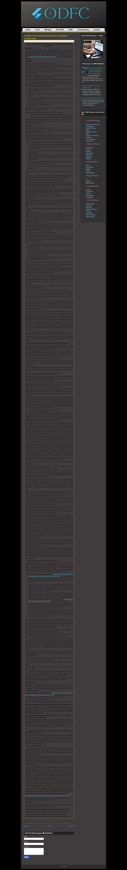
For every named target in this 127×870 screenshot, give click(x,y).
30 (26, 560)
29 (32, 486)
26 (52, 465)
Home (49, 826)
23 (27, 116)
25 (27, 409)
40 (28, 727)
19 (28, 56)
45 (66, 793)
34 (40, 646)
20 (27, 79)
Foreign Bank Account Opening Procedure (92, 98)
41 (27, 730)
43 (25, 766)
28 (60, 478)
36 (32, 688)
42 (25, 747)
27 (60, 470)
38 (42, 710)
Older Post (71, 826)
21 (27, 81)
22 (27, 114)
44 (25, 787)
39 (68, 723)
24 (27, 232)
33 (27, 638)
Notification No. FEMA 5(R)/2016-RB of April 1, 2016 (42, 56)
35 (28, 670)
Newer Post (27, 826)
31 (57, 568)
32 (27, 619)
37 (52, 692)
